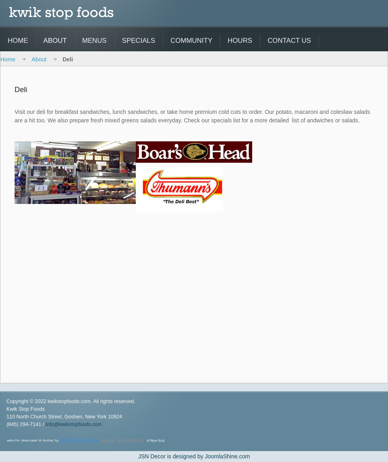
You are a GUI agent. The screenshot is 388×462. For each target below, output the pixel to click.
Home (7, 59)
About (39, 59)
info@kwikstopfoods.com (74, 424)
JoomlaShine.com (227, 456)
